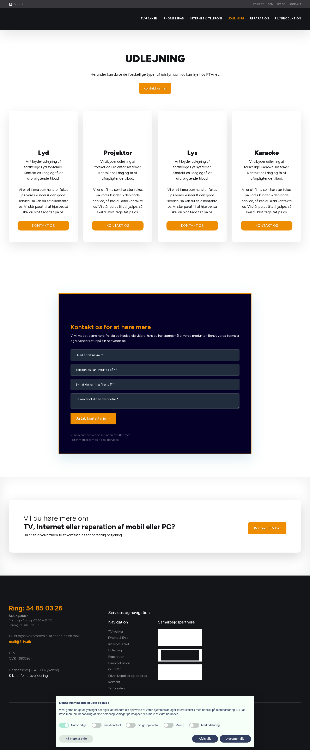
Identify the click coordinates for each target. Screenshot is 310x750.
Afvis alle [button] (205, 738)
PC (166, 527)
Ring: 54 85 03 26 (35, 608)
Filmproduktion (288, 18)
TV (28, 527)
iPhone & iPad (173, 18)
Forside (258, 4)
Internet (50, 527)
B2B (270, 4)
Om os (281, 4)
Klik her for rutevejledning (28, 676)
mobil (135, 527)
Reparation (259, 18)
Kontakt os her (155, 88)
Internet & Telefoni (206, 18)
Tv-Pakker (148, 18)
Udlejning (236, 18)
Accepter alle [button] (235, 738)
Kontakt (295, 4)
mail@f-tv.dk (20, 642)
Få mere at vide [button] (76, 738)
